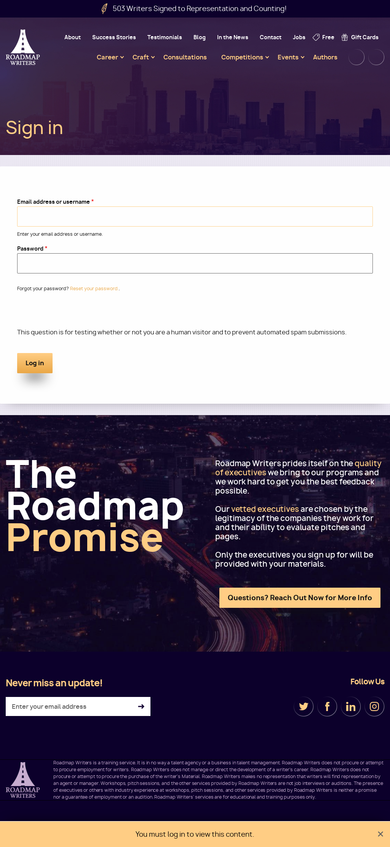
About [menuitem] (72, 37)
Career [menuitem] (107, 57)
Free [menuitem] (328, 37)
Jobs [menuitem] (299, 37)
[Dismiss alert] (380, 834)
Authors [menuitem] (325, 57)
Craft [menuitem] (141, 57)
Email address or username (53, 201)
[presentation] (75, 313)
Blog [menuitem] (199, 37)
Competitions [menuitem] (242, 57)
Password (30, 248)
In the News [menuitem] (232, 37)
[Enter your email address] (78, 706)
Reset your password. (94, 288)
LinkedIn (351, 706)
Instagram (374, 706)
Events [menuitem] (288, 57)
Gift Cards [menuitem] (365, 37)
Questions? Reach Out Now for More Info (300, 597)
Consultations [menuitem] (185, 57)
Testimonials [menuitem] (164, 37)
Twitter (303, 706)
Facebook (327, 706)
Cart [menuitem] (376, 57)
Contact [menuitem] (270, 37)
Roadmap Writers (24, 47)
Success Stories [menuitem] (114, 37)
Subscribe (141, 706)
